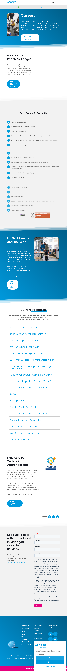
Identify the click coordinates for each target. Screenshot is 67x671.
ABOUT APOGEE (25, 629)
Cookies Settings (50, 666)
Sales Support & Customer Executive (28, 387)
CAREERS (23, 631)
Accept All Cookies (49, 658)
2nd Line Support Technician (24, 346)
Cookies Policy (22, 562)
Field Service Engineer (20, 439)
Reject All (49, 662)
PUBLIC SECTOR (38, 639)
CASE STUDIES (38, 633)
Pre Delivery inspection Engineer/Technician (32, 381)
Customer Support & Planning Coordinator (31, 359)
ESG (22, 637)
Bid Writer (14, 394)
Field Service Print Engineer (23, 426)
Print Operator (16, 400)
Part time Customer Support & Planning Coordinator (30, 367)
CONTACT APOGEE (26, 644)
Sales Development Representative (27, 334)
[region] (50, 656)
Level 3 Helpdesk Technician (24, 433)
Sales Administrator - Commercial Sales (30, 374)
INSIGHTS (23, 634)
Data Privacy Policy (12, 562)
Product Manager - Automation (25, 420)
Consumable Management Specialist (28, 353)
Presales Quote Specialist (22, 407)
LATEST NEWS (37, 636)
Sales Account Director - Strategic (27, 327)
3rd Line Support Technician (24, 340)
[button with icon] (50, 634)
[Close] (64, 643)
